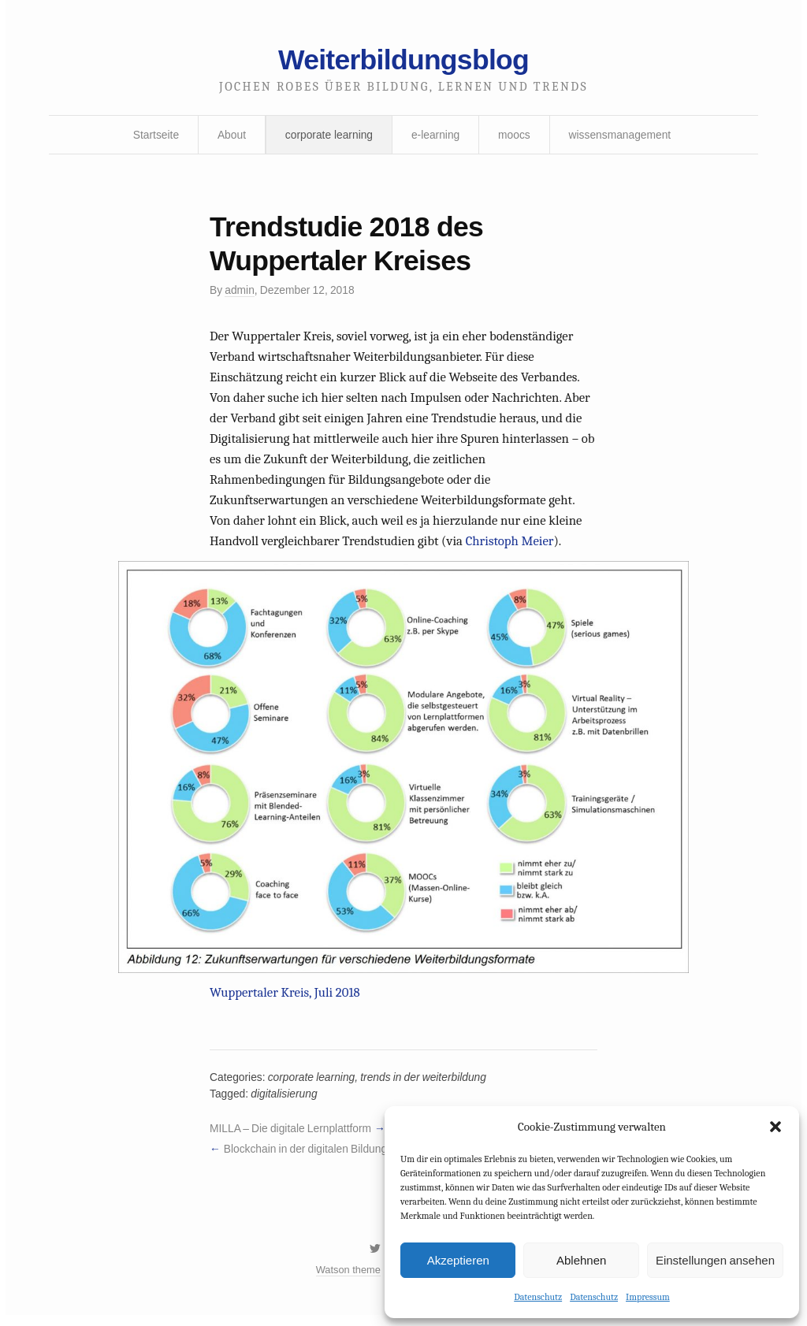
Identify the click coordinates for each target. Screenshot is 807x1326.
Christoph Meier (513, 547)
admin (240, 293)
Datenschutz (538, 1296)
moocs (515, 136)
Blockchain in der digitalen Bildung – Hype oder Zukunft (357, 1157)
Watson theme (347, 1281)
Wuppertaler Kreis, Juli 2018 (286, 999)
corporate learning (328, 136)
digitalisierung (285, 1101)
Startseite (153, 136)
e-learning (435, 136)
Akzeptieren (458, 1259)
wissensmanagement (622, 136)
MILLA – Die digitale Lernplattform (292, 1137)
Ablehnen (581, 1259)
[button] (775, 1127)
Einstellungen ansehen (715, 1259)
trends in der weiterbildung (426, 1085)
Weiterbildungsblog (403, 61)
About (230, 136)
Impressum (648, 1296)
